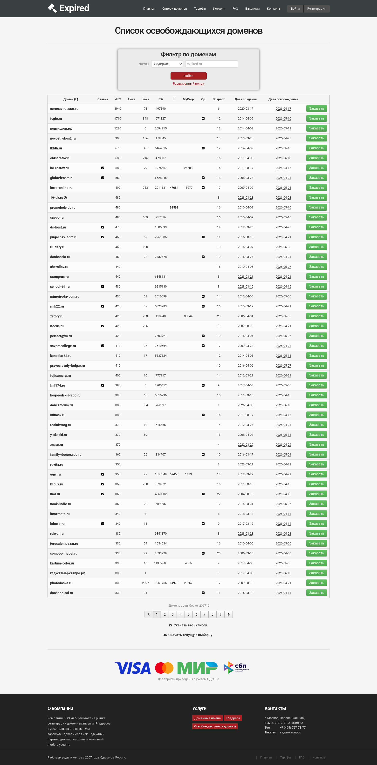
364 (145, 405)
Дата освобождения (283, 99)
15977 (188, 187)
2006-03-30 (245, 553)
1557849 (161, 474)
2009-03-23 (245, 346)
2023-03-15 (245, 286)
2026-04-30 (283, 553)
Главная (149, 8)
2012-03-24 (245, 425)
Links (145, 99)
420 (117, 306)
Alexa (131, 99)
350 (117, 464)
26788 (188, 168)
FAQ (235, 8)
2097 (145, 583)
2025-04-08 (245, 405)
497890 (161, 108)
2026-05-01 (283, 454)
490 (117, 187)
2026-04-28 (283, 138)
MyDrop (188, 99)
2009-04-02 (245, 187)
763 (145, 187)
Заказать (316, 108)
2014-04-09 (245, 118)
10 (218, 247)
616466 (161, 425)
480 (117, 197)
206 (145, 326)
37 (145, 306)
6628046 (161, 178)
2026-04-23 (283, 346)
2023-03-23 (245, 533)
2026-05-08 (283, 247)
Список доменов (174, 8)
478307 (161, 158)
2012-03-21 (245, 375)
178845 (161, 138)
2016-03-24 (245, 257)
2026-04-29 (283, 444)
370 (117, 425)
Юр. (203, 99)
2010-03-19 (245, 306)
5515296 (161, 395)
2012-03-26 (245, 227)
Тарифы (200, 8)
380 (117, 405)
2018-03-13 (245, 514)
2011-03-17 (245, 168)
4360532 (161, 494)
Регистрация (316, 8)
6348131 (161, 276)
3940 (117, 108)
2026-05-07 (283, 266)
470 (117, 227)
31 (145, 593)
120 (145, 247)
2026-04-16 (283, 395)
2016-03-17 (245, 454)
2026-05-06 (283, 296)
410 (117, 346)
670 (117, 148)
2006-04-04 (245, 316)
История (219, 8)
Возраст (219, 99)
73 (145, 108)
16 (218, 207)
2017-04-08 (245, 573)
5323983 (161, 306)
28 (145, 257)
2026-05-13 (283, 128)
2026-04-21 (283, 237)
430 (117, 286)
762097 (161, 405)
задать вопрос (290, 732)
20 (218, 316)
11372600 (160, 563)
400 (117, 375)
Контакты (274, 8)
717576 (161, 217)
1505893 (161, 227)
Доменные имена (207, 718)
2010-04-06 (245, 266)
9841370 (161, 533)
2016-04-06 (245, 365)
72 (145, 553)
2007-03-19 (245, 326)
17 (218, 187)
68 (145, 296)
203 (145, 316)
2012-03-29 (245, 474)
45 (145, 148)
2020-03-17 (245, 108)
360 (117, 454)
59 (145, 543)
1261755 (161, 583)
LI (174, 99)
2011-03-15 (245, 484)
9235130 (161, 286)
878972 (161, 484)
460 (117, 237)
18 (218, 178)
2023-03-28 (245, 197)
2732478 (161, 257)
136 (145, 138)
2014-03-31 (245, 504)
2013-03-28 (245, 138)
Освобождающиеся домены (215, 726)
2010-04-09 (245, 207)
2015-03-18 (245, 237)
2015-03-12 (245, 593)
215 (145, 158)
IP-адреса (233, 718)
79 (145, 168)
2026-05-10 (283, 118)
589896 (161, 504)
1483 (188, 474)
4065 (188, 563)
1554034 (161, 543)
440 (117, 266)
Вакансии (252, 8)
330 (117, 533)
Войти (295, 8)
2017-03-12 (245, 523)
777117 (161, 375)
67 (145, 237)
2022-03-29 (245, 444)
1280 (117, 128)
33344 (188, 316)
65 (145, 395)
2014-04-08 (245, 128)
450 (117, 257)
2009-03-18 (245, 583)
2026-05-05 (283, 187)
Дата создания (246, 99)
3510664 (161, 346)
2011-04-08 (245, 158)
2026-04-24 (283, 178)
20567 (188, 583)
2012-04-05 (245, 296)
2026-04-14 (283, 514)
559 (145, 217)
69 (145, 434)
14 (218, 227)
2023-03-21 (245, 276)
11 (218, 237)
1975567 (161, 168)
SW (160, 99)
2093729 (161, 553)
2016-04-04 (245, 336)
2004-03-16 (245, 494)
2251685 (161, 237)
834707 (161, 454)
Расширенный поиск (188, 83)
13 (218, 138)
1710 (117, 118)
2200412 (161, 385)
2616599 (161, 296)
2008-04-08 (245, 434)
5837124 (161, 355)
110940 (161, 316)
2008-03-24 (245, 178)
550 (117, 178)
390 (117, 385)
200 (145, 484)
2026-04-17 (283, 108)
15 (218, 158)
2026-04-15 (283, 286)
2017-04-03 (245, 385)
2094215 (161, 128)
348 (145, 118)
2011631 (161, 187)
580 (117, 158)
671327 (161, 118)
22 (218, 494)
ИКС (118, 99)
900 (117, 138)
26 (145, 454)
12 (218, 118)
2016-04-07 (245, 247)
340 (117, 514)
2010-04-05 (245, 543)
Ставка (102, 99)
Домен (68, 99)
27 (145, 474)
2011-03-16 (245, 395)
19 (218, 326)
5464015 (161, 148)
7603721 (161, 336)
